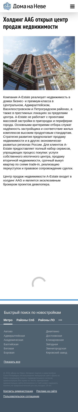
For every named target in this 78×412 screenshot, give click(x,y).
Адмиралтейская (14, 335)
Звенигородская (56, 348)
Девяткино (52, 331)
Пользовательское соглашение (21, 396)
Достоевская (54, 335)
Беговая (9, 348)
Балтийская (11, 344)
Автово (8, 331)
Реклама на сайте (46, 391)
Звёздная (52, 344)
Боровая (9, 352)
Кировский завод (56, 352)
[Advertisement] (39, 229)
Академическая (13, 339)
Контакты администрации (18, 391)
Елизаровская (55, 339)
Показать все (12, 361)
